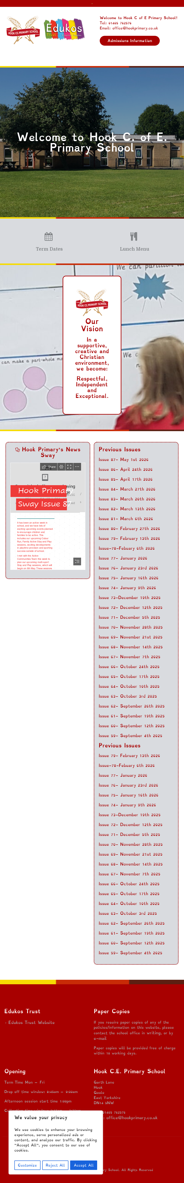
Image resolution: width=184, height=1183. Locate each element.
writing (154, 1033)
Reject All (55, 1165)
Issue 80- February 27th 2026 (129, 528)
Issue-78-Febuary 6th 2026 (127, 548)
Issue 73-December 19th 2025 (130, 597)
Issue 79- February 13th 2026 (129, 538)
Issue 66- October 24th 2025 (129, 666)
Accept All (84, 1165)
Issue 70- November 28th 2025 (131, 627)
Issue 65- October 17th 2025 (129, 676)
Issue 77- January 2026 (123, 558)
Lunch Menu (134, 249)
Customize (27, 1165)
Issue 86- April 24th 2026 (126, 469)
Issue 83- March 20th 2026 (127, 499)
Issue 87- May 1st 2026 (124, 459)
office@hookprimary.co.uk (132, 1117)
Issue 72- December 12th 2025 (131, 607)
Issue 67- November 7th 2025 (129, 656)
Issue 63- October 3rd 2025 (128, 696)
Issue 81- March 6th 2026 (126, 518)
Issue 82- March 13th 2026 (127, 509)
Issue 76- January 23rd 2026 (128, 568)
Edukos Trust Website (31, 1022)
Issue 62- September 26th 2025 (132, 706)
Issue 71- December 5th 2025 (129, 617)
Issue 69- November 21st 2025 (131, 637)
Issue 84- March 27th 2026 (127, 489)
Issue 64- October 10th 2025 (129, 686)
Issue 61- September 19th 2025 (132, 716)
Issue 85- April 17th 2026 (126, 479)
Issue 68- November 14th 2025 (131, 647)
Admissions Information (129, 40)
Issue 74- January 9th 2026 (127, 587)
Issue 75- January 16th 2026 (128, 578)
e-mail (100, 1038)
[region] (56, 1142)
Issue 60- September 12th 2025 (132, 725)
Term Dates (49, 249)
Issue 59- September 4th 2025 (130, 735)
